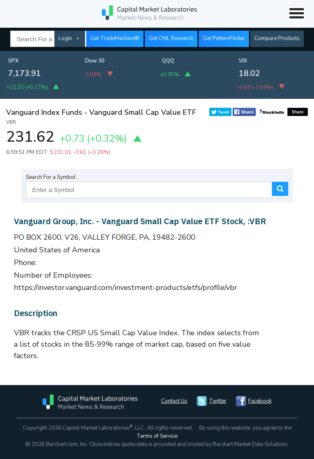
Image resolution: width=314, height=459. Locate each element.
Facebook (259, 401)
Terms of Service (157, 436)
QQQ (168, 61)
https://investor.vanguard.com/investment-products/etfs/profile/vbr (125, 287)
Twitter (218, 401)
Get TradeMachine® (114, 38)
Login (65, 38)
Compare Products (277, 38)
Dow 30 (95, 61)
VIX (243, 61)
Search (280, 189)
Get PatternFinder (224, 38)
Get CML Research (171, 38)
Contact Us (174, 401)
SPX (13, 61)
